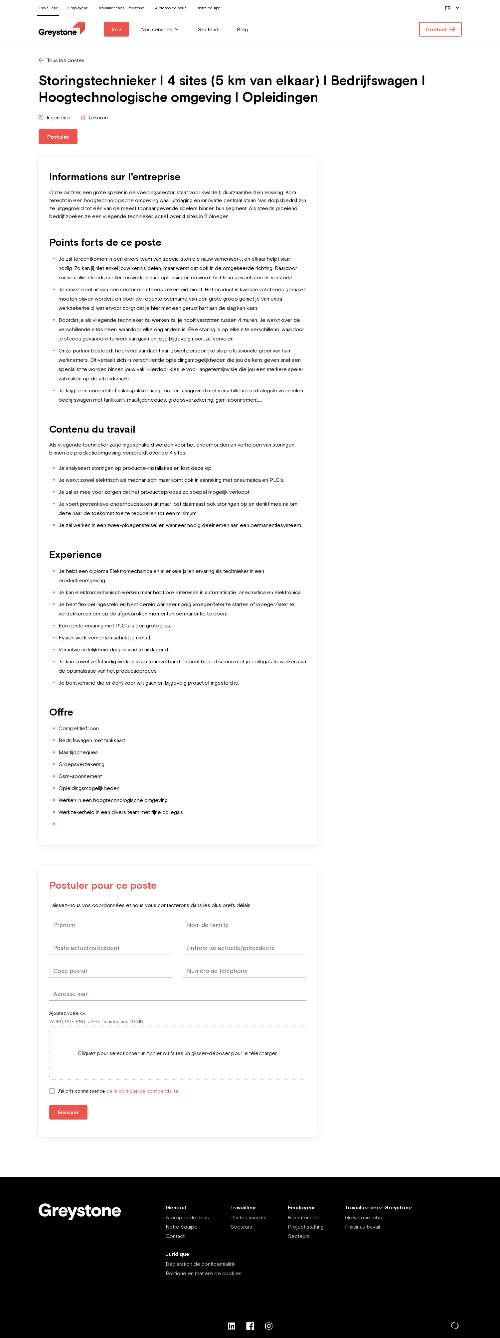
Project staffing (306, 1227)
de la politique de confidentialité (142, 1091)
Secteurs (241, 1227)
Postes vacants (248, 1217)
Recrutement (303, 1217)
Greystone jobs (363, 1217)
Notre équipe (182, 1227)
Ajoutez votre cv (67, 1013)
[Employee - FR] (62, 29)
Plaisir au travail (362, 1227)
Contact (175, 1236)
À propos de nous (187, 1217)
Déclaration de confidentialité (200, 1264)
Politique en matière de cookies (204, 1273)
